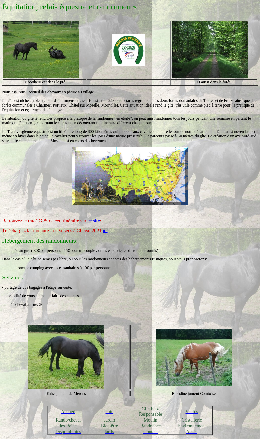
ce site (94, 220)
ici (105, 230)
